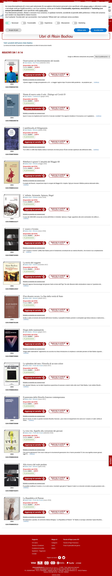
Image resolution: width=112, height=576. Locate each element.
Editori (53, 548)
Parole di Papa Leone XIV (71, 539)
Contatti (34, 554)
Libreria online (56, 575)
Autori (53, 545)
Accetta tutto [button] (98, 30)
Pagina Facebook (59, 557)
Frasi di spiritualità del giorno (71, 545)
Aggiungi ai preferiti (59, 75)
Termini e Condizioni (38, 545)
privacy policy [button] (88, 6)
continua (96, 82)
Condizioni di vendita (38, 548)
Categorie (54, 543)
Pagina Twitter (63, 557)
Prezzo (25, 67)
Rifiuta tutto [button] (81, 30)
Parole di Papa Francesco (70, 543)
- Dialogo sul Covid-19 (44, 94)
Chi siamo (35, 543)
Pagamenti (42, 551)
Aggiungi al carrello (34, 75)
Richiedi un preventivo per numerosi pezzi (34, 79)
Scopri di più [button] (13, 30)
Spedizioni (35, 551)
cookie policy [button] (43, 10)
